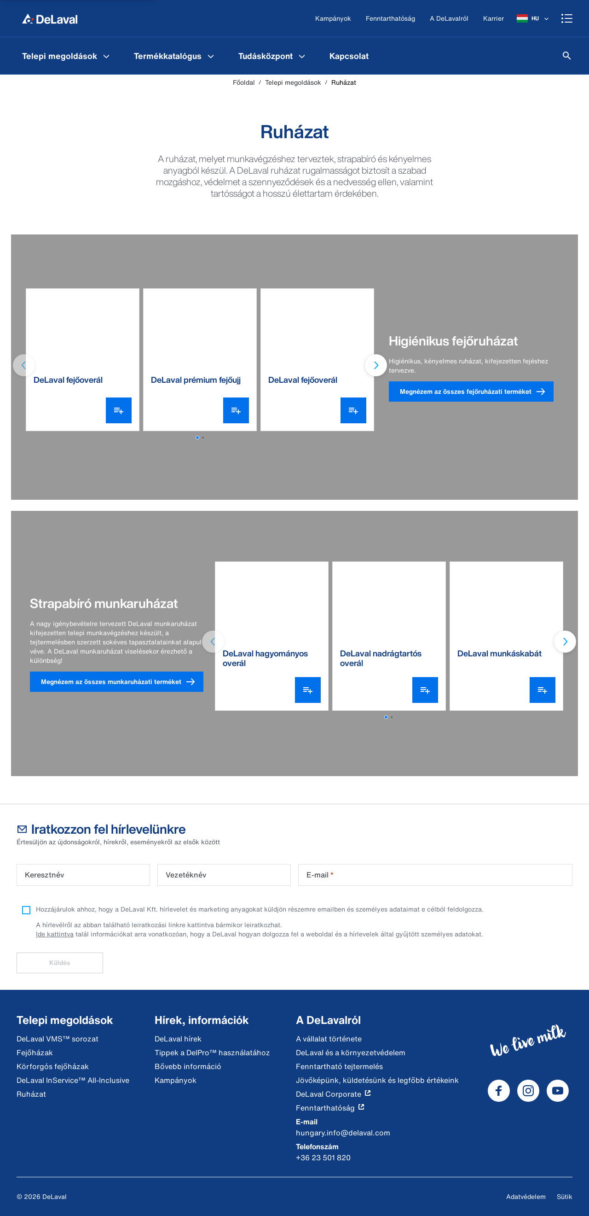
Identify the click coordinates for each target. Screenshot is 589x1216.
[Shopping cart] (567, 18)
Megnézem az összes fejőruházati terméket (477, 391)
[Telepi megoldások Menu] (106, 55)
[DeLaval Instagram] (528, 1091)
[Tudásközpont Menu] (302, 55)
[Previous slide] (24, 365)
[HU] (533, 18)
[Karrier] (493, 18)
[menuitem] (67, 55)
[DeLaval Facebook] (499, 1091)
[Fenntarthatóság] (390, 18)
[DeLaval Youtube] (557, 1091)
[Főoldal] (49, 18)
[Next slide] (376, 365)
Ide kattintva (55, 934)
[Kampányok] (333, 18)
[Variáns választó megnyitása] (119, 410)
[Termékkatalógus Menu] (211, 55)
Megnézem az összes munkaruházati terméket (122, 682)
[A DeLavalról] (449, 18)
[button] (197, 437)
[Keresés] (567, 56)
